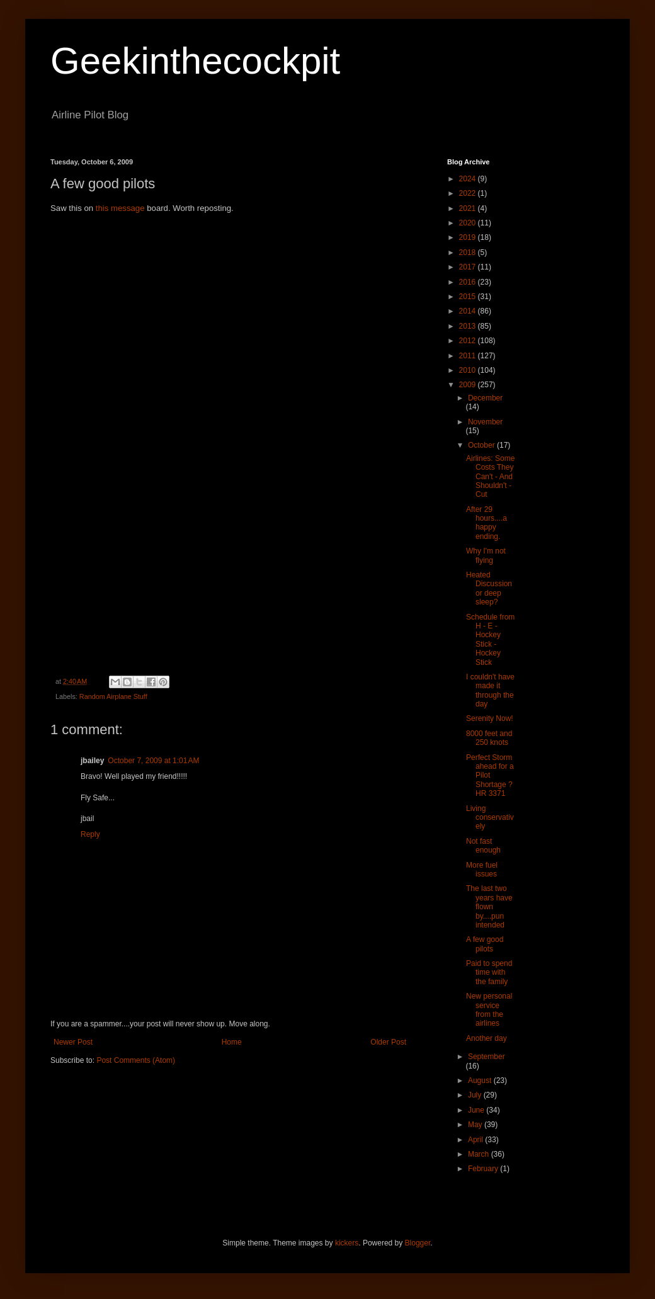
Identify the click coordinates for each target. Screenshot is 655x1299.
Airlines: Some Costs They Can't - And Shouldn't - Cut (490, 476)
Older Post (388, 1042)
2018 (468, 252)
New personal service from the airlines (489, 1010)
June (477, 1110)
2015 (468, 296)
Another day (486, 1038)
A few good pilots (484, 944)
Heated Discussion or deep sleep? (489, 588)
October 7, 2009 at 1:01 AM (153, 760)
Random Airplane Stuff (113, 696)
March (479, 1154)
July (476, 1095)
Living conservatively (490, 817)
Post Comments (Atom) (135, 1060)
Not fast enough (483, 845)
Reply (90, 834)
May (476, 1124)
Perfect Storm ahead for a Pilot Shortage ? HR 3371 (490, 775)
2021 (468, 208)
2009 (468, 384)
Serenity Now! (489, 718)
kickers (346, 1243)
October (482, 445)
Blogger (418, 1243)
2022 (468, 193)
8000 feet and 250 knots (489, 738)
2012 (468, 340)
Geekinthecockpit (195, 61)
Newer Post (73, 1042)
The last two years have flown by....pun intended (489, 906)
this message (121, 208)
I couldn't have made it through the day (490, 690)
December (485, 398)
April (476, 1139)
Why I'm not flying (486, 555)
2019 (468, 237)
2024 (468, 178)
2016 (468, 282)
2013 (468, 326)
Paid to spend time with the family (489, 972)
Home (232, 1042)
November (485, 421)
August (481, 1080)
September (486, 1056)
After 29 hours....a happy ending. (486, 523)
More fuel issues (482, 869)
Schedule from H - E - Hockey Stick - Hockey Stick (490, 640)
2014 (468, 311)
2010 (468, 370)
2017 (468, 267)
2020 (468, 222)
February (484, 1168)
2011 (468, 355)
